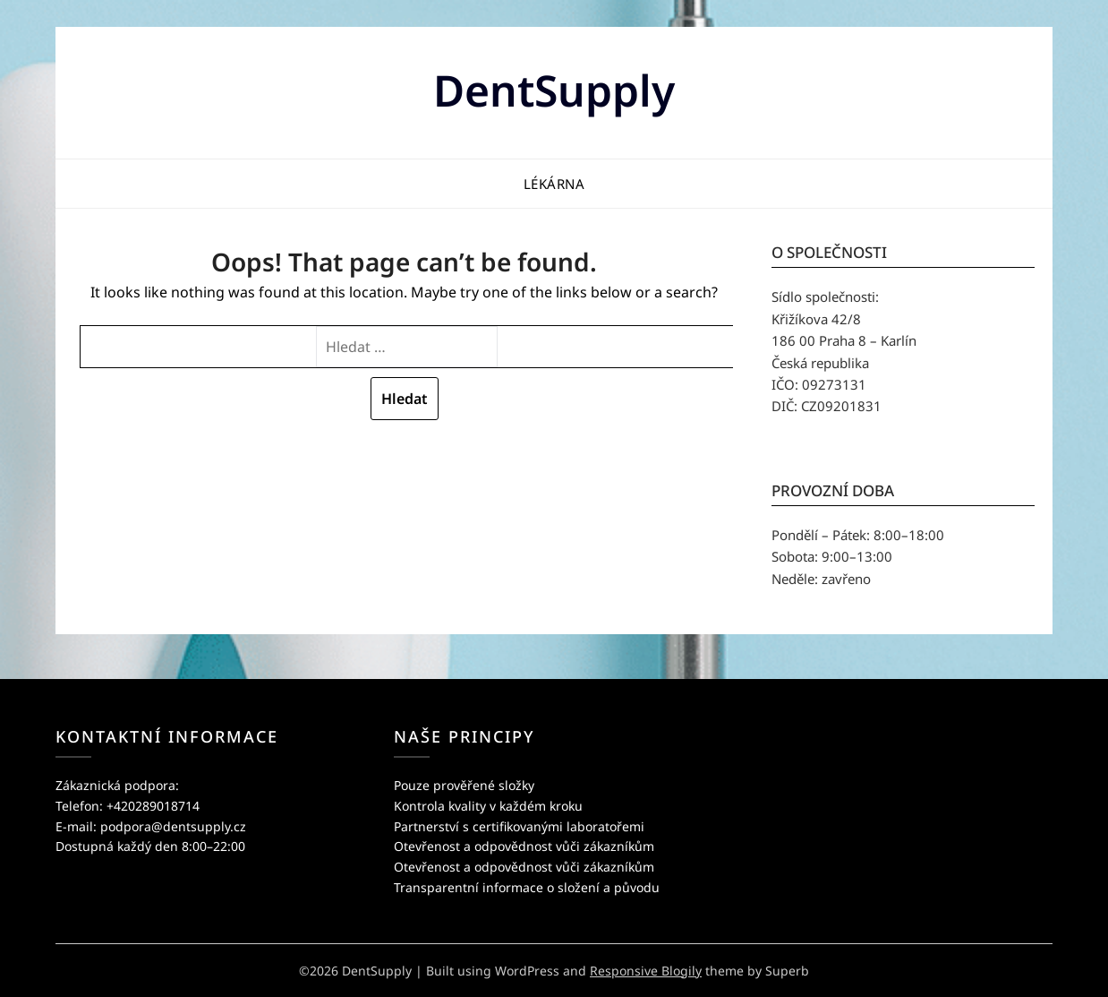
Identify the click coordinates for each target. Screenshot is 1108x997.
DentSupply (554, 90)
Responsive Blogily (646, 970)
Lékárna (554, 184)
